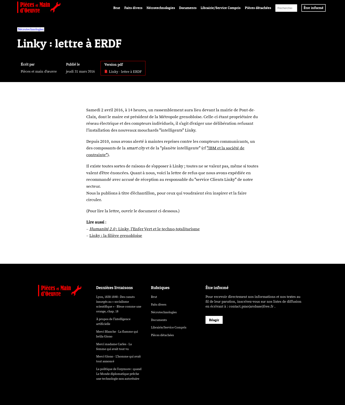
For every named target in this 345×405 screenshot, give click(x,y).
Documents (187, 7)
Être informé (313, 7)
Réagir (214, 320)
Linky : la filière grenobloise (115, 235)
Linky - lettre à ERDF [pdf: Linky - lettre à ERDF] (123, 71)
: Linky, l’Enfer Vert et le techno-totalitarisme (144, 229)
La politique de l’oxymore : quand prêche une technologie (118, 374)
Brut (116, 7)
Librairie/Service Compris (220, 7)
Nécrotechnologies (161, 7)
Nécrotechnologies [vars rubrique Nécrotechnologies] (31, 29)
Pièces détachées (258, 7)
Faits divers (133, 7)
